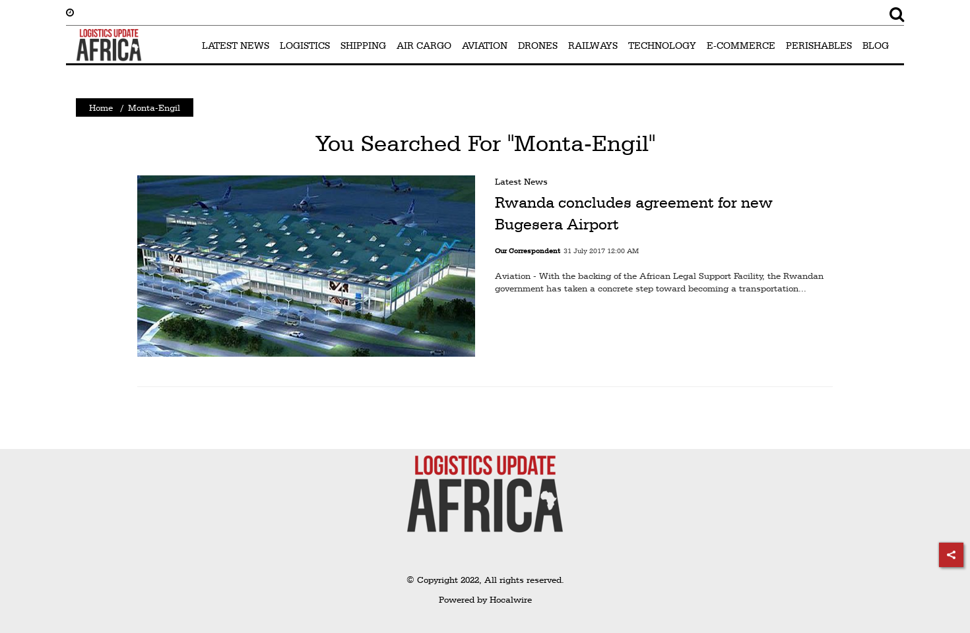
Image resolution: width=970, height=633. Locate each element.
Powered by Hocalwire (485, 599)
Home (101, 107)
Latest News (521, 181)
